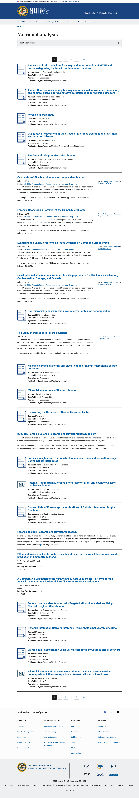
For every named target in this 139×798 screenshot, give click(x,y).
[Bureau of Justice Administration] (86, 767)
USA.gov (130, 785)
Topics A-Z (113, 13)
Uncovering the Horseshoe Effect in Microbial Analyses (60, 412)
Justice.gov (69, 790)
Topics (73, 742)
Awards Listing (50, 732)
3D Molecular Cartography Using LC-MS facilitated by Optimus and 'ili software (74, 649)
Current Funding (50, 737)
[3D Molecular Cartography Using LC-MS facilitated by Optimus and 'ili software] (21, 658)
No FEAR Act (96, 785)
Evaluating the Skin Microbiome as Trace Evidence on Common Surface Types (63, 242)
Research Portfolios (24, 742)
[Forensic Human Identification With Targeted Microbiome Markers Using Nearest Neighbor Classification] (21, 612)
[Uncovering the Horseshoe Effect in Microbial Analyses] (21, 421)
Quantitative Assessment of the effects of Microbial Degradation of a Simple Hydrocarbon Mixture (72, 135)
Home (19, 26)
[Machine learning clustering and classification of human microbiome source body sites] (21, 374)
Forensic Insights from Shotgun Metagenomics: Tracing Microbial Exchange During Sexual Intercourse (72, 459)
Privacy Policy (60, 785)
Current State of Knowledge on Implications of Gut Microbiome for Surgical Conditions (72, 509)
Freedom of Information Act (114, 785)
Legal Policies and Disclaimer (78, 785)
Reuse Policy (76, 753)
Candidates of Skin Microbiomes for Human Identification (51, 177)
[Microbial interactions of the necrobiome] (21, 399)
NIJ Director (21, 737)
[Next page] (84, 59)
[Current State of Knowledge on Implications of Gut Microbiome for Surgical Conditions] (21, 516)
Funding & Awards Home (53, 726)
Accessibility (9, 785)
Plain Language (46, 785)
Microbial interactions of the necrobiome (52, 390)
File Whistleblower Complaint (27, 785)
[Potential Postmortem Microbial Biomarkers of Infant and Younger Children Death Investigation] (21, 485)
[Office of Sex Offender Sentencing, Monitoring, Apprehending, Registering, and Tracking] (113, 776)
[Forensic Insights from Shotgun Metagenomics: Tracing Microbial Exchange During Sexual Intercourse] (21, 467)
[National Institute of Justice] (113, 768)
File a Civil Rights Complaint (109, 742)
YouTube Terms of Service (111, 181)
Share (122, 14)
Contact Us (94, 13)
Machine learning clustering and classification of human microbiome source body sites (72, 367)
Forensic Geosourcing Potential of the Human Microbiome (51, 210)
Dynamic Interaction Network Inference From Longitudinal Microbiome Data (72, 628)
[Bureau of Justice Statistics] (100, 769)
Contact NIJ (102, 726)
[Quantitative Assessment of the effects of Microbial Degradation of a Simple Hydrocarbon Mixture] (21, 142)
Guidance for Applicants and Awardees (55, 743)
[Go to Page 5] (76, 59)
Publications (76, 737)
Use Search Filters (27, 43)
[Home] (39, 11)
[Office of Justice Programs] (22, 11)
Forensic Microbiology (41, 114)
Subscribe (104, 13)
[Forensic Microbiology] (21, 123)
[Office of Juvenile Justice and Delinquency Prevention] (87, 776)
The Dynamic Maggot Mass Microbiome (51, 155)
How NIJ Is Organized (25, 732)
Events (73, 726)
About (86, 13)
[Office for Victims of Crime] (100, 776)
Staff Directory (103, 732)
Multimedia (75, 748)
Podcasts (74, 732)
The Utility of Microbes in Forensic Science (42, 332)
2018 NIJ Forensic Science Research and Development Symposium (51, 184)
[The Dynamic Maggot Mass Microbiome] (21, 164)
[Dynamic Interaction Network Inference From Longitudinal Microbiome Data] (21, 637)
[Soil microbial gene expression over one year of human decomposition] (21, 320)
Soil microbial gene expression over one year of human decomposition (69, 311)
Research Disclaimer (25, 748)
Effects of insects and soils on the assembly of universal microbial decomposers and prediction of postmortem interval (67, 555)
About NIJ (21, 726)
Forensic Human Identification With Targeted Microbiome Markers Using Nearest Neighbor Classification (70, 605)
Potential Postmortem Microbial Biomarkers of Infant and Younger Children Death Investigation (72, 484)
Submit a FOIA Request (107, 737)
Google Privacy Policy (104, 183)
